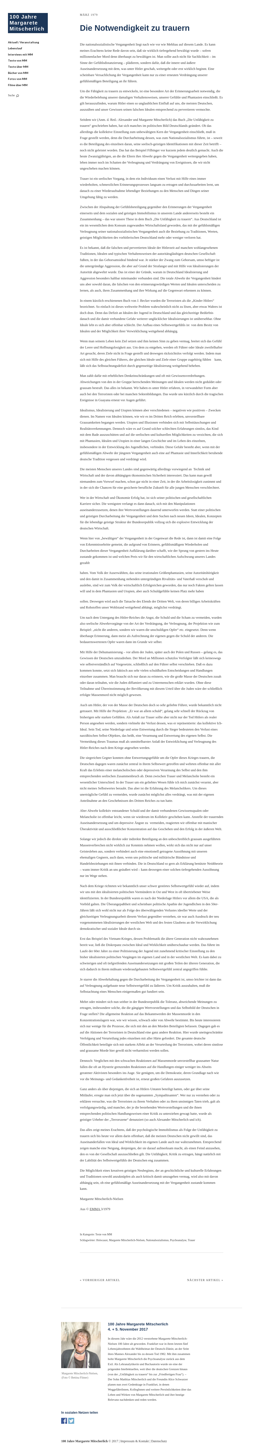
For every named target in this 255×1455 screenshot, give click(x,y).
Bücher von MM (18, 72)
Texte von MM (17, 60)
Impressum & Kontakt (134, 1441)
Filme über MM (17, 85)
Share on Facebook (64, 1421)
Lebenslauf (15, 48)
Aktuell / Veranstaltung (23, 42)
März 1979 (89, 14)
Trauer (191, 1240)
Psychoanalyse (178, 1240)
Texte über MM (18, 66)
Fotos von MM (17, 78)
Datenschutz (159, 1441)
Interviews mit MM (20, 54)
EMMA (95, 1209)
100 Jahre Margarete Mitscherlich (27, 23)
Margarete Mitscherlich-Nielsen (127, 1240)
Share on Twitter (71, 1421)
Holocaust (102, 1240)
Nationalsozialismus (157, 1240)
